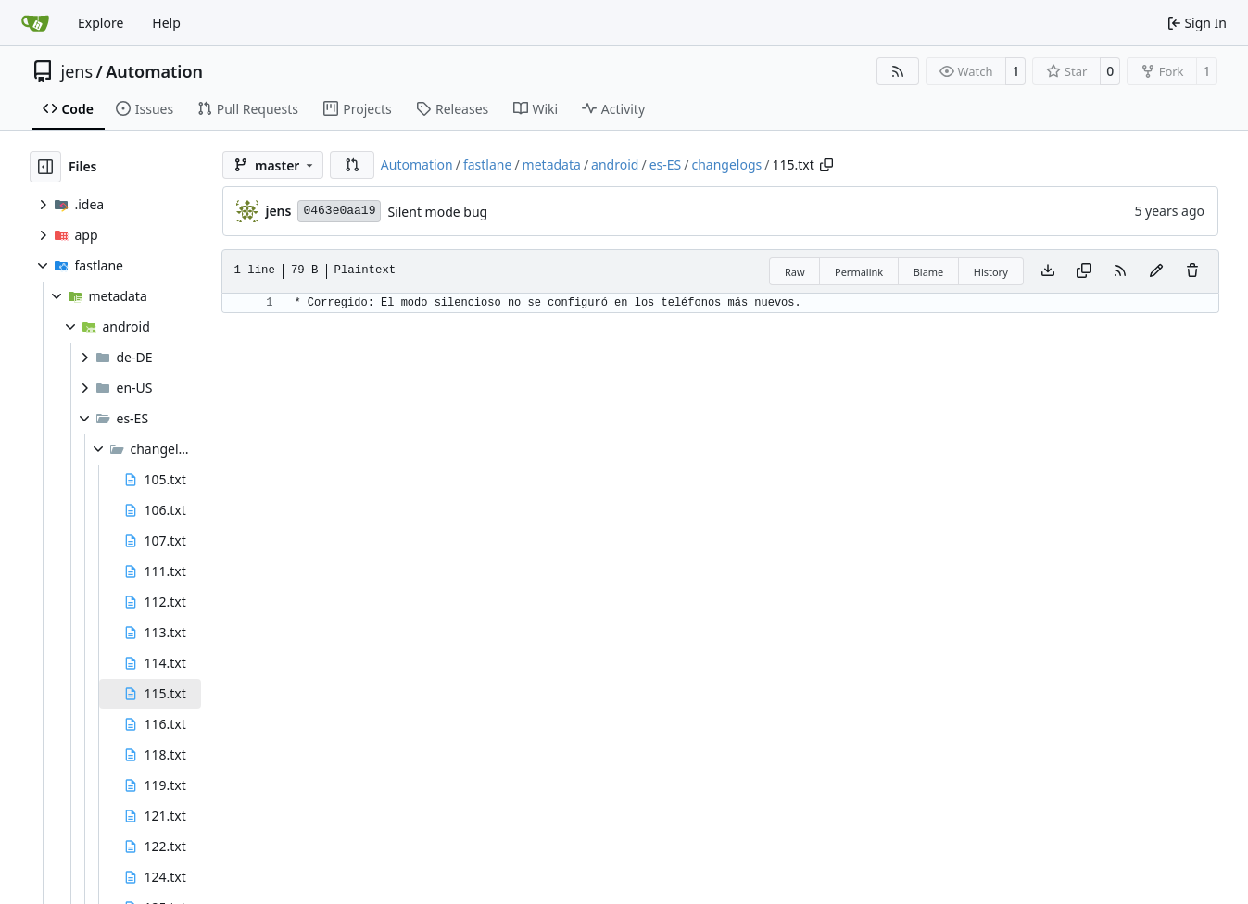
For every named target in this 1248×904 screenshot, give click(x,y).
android (614, 164)
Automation (154, 71)
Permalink (859, 272)
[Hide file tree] (45, 166)
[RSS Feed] (897, 71)
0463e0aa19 (339, 211)
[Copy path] (826, 164)
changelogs (726, 164)
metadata (552, 164)
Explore (100, 22)
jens (77, 71)
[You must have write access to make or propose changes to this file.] (1192, 271)
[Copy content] (1084, 271)
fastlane (487, 164)
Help (166, 22)
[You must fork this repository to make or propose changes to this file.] (1156, 271)
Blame (929, 272)
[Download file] (1048, 271)
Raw (795, 272)
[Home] (35, 23)
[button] (352, 165)
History (991, 272)
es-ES (665, 164)
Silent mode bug (437, 211)
